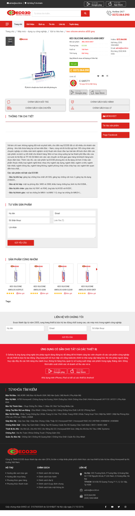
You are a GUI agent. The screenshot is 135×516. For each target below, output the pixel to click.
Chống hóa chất (60, 436)
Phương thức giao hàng (16, 479)
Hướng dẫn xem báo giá (16, 472)
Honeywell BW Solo (66, 428)
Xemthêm (10, 41)
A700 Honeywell (24, 398)
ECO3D (84, 46)
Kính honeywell (94, 398)
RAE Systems (104, 428)
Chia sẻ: (72, 76)
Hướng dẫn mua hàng (15, 476)
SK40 (100, 424)
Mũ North (65, 394)
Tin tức (51, 24)
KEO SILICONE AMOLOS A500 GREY (81, 31)
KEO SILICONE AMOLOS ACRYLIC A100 (15, 288)
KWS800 (115, 420)
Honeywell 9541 (66, 420)
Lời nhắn (13, 226)
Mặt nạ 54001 (106, 413)
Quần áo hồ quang (67, 424)
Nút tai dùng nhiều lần (64, 405)
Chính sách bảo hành (47, 476)
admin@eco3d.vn (122, 48)
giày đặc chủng (37, 420)
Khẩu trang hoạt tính (88, 413)
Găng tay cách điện (30, 424)
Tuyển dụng (73, 24)
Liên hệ (62, 24)
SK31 (93, 424)
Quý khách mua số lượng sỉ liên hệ (83, 58)
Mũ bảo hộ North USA (36, 394)
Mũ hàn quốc (53, 394)
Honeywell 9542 (81, 420)
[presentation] (97, 268)
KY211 (114, 398)
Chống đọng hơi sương (43, 398)
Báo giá (20, 292)
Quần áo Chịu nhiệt (76, 436)
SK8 (105, 424)
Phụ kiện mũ (75, 394)
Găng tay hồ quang (49, 424)
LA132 (80, 409)
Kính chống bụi (60, 398)
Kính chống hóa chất (78, 398)
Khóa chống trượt (36, 432)
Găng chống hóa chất (66, 409)
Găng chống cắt (49, 409)
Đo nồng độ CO (49, 428)
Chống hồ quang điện (41, 436)
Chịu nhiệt (36, 409)
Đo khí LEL (25, 428)
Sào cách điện (83, 424)
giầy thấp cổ (51, 420)
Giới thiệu (30, 24)
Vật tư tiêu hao (56, 31)
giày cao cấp (23, 420)
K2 (90, 420)
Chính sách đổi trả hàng (48, 472)
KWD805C (105, 420)
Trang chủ (18, 24)
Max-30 (49, 405)
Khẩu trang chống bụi (30, 413)
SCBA (30, 416)
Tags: (8, 300)
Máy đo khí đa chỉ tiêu (86, 428)
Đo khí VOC (36, 428)
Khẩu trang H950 (70, 413)
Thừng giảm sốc (53, 432)
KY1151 (106, 398)
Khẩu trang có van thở (51, 413)
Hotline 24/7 (118, 12)
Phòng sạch (90, 409)
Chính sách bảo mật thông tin (50, 486)
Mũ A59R (21, 394)
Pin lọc (10, 416)
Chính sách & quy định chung (50, 483)
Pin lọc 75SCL (20, 416)
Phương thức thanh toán (17, 483)
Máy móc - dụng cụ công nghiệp (32, 31)
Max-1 (41, 405)
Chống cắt (26, 436)
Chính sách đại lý (45, 479)
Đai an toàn (22, 432)
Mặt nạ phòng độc (121, 413)
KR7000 (96, 420)
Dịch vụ (41, 24)
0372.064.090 (80, 69)
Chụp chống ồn (30, 405)
